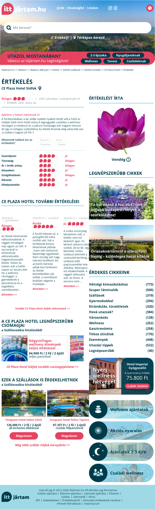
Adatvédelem (51, 500)
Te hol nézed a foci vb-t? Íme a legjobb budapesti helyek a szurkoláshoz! (118, 209)
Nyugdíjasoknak (128, 55)
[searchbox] (77, 27)
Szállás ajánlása (47, 493)
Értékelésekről (71, 500)
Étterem (114, 493)
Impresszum (92, 503)
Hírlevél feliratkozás (69, 503)
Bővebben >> (9, 294)
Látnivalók (79, 496)
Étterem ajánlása (70, 493)
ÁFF (38, 500)
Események (141, 196)
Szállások (97, 295)
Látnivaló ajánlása (95, 493)
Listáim (92, 8)
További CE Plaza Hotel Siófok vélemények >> (42, 308)
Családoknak (136, 61)
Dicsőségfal (75, 8)
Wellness (91, 61)
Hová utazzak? (101, 312)
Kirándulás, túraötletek (124, 243)
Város (91, 496)
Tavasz (112, 61)
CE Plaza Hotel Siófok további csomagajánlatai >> (42, 367)
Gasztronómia (125, 196)
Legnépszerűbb (99, 199)
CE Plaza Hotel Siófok (18, 88)
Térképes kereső (91, 38)
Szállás (65, 496)
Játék (60, 8)
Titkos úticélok (101, 334)
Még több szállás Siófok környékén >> (42, 445)
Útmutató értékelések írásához (102, 500)
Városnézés (98, 317)
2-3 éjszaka (98, 55)
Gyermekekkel (101, 300)
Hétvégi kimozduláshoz (130, 240)
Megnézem (24, 436)
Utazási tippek (101, 345)
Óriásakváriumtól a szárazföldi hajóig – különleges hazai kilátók (120, 254)
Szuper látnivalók (100, 243)
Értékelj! (62, 38)
